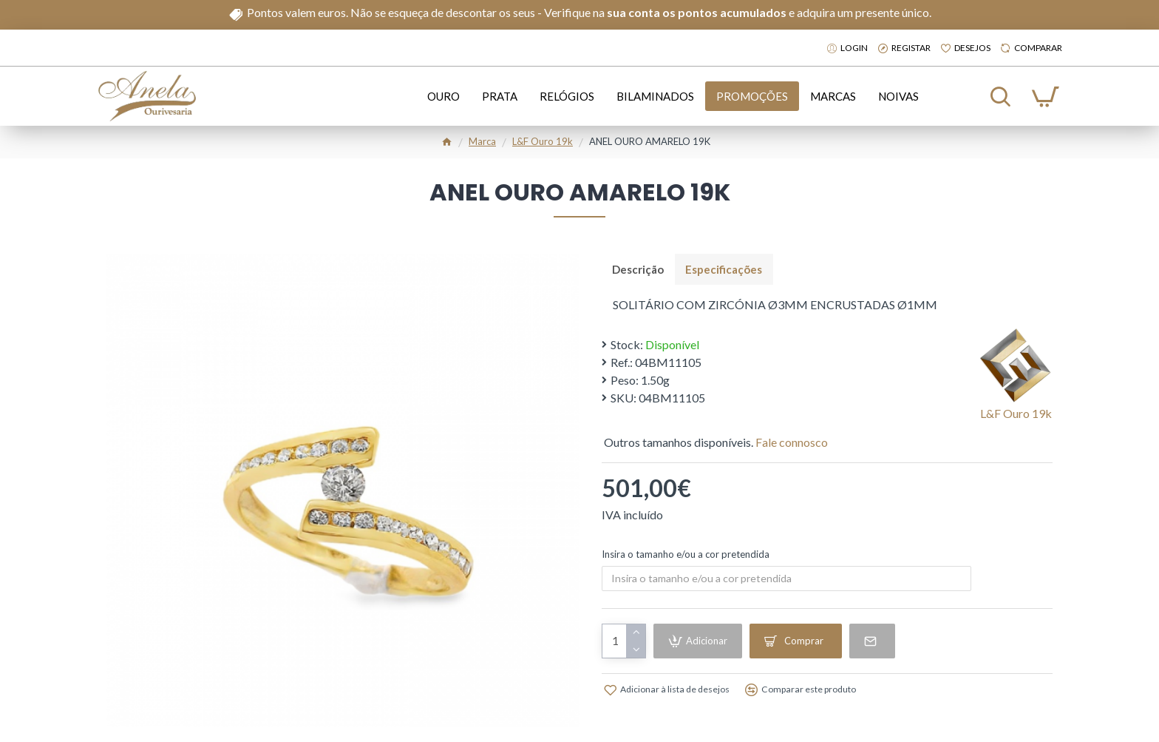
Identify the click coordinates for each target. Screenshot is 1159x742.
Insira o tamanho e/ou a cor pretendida (685, 555)
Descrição (639, 269)
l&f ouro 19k (542, 141)
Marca (482, 141)
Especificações (725, 269)
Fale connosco (791, 443)
